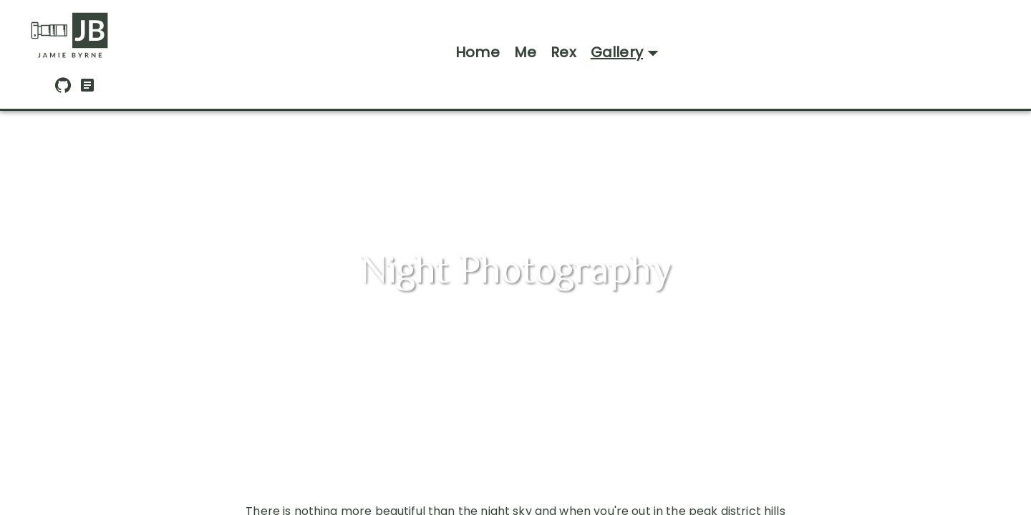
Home (477, 52)
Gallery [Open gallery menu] (628, 53)
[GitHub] (63, 90)
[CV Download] (87, 90)
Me (525, 52)
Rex (563, 52)
